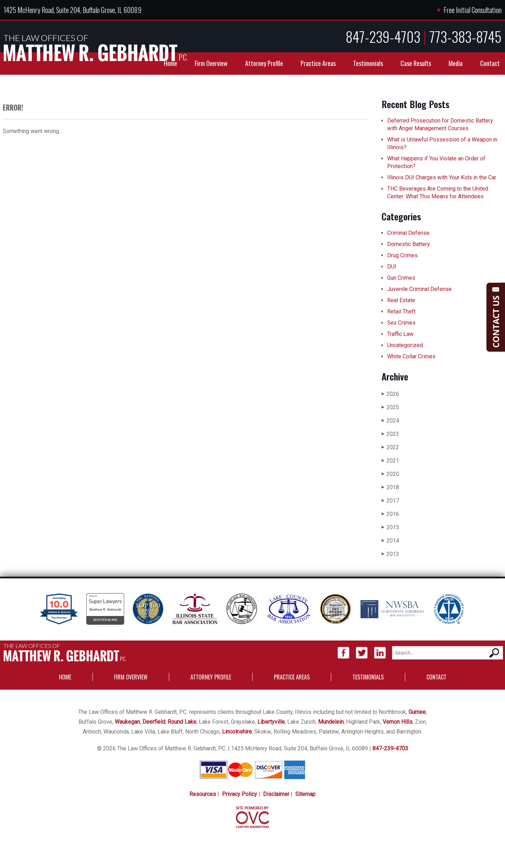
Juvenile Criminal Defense (419, 289)
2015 (390, 527)
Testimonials (368, 63)
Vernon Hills (397, 721)
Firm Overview (211, 63)
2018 (390, 487)
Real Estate (401, 300)
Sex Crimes (401, 322)
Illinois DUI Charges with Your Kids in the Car (441, 177)
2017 (390, 500)
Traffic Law (400, 334)
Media (456, 63)
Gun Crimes (401, 277)
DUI (391, 266)
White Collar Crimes (411, 356)
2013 (390, 554)
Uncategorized (405, 345)
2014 (390, 540)
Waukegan (127, 721)
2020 (390, 474)
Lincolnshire (237, 731)
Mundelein (331, 721)
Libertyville (271, 721)
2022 (390, 447)
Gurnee (417, 712)
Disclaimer (276, 794)
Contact (490, 63)
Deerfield (153, 721)
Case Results (415, 63)
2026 (390, 394)
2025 (390, 407)
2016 (390, 514)
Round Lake (182, 721)
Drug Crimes (402, 255)
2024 (390, 420)
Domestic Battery (408, 244)
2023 (390, 434)
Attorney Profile (264, 63)
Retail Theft (401, 311)
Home (170, 63)
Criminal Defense (408, 233)
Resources (202, 794)
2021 (390, 460)
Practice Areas (318, 63)
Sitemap (305, 794)
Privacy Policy (239, 794)
